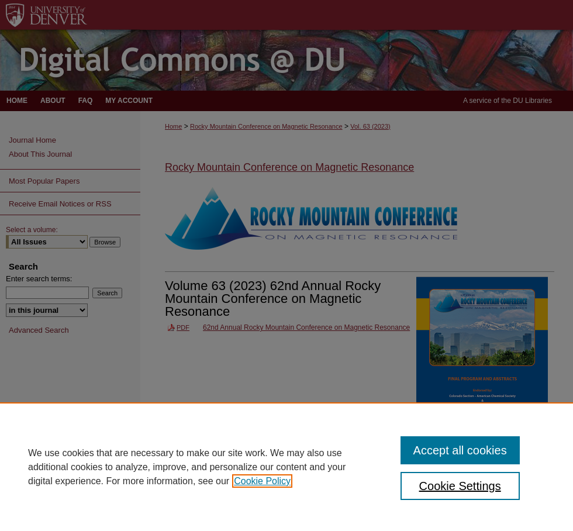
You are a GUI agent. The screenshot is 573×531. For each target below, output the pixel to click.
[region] (286, 466)
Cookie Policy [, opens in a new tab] (262, 481)
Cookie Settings (460, 486)
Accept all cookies (460, 450)
